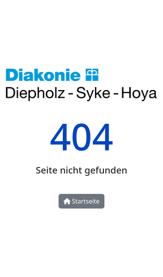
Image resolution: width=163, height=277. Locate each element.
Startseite (82, 201)
